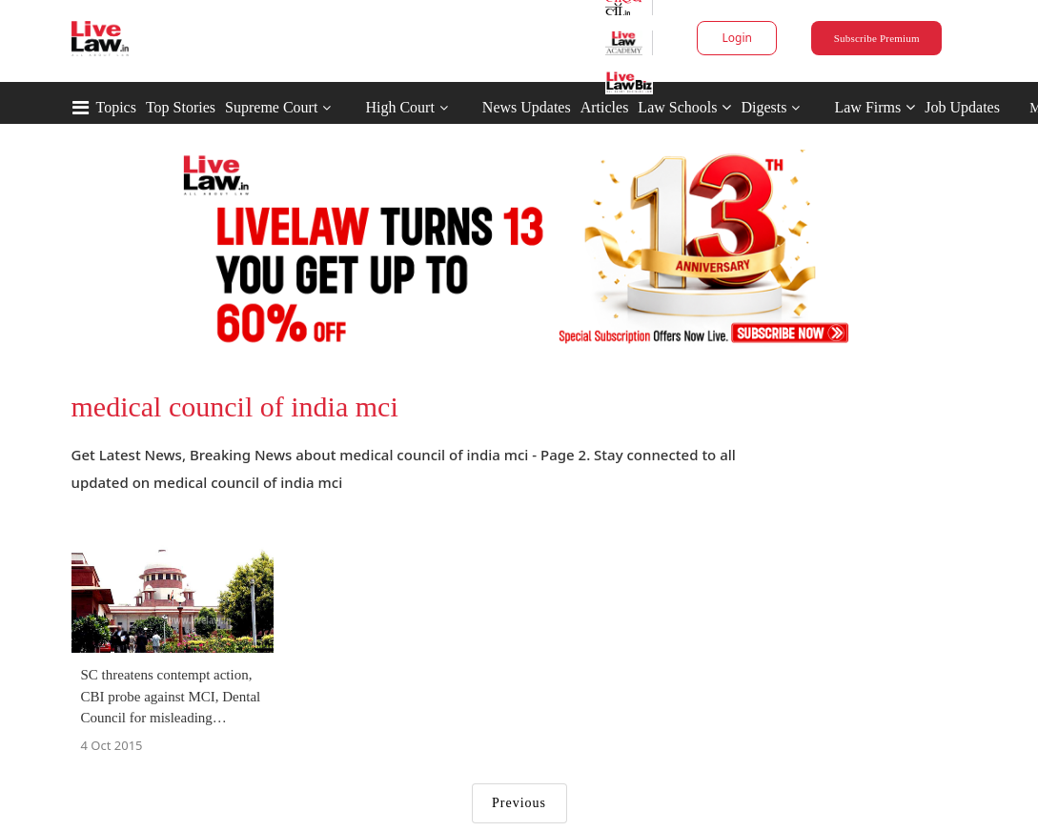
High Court (399, 107)
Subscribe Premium (877, 38)
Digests (763, 107)
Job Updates (962, 107)
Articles (604, 107)
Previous (519, 803)
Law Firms (874, 107)
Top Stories (180, 107)
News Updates (526, 107)
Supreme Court (271, 107)
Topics (116, 107)
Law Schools (684, 107)
